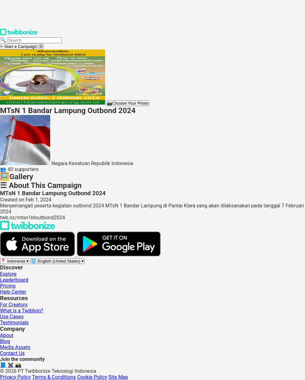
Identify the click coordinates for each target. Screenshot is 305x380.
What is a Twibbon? (21, 311)
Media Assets (15, 347)
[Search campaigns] (35, 40)
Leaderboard (14, 280)
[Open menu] (41, 46)
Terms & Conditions (54, 377)
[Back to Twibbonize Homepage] (27, 229)
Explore (8, 274)
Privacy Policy (15, 377)
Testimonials (14, 322)
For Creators (14, 305)
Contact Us (12, 353)
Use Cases (12, 317)
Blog (5, 341)
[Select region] (14, 261)
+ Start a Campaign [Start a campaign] (19, 46)
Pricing (8, 286)
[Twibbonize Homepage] (19, 34)
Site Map (118, 377)
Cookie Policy (92, 377)
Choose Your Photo (127, 103)
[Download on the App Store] (38, 255)
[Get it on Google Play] (119, 255)
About (6, 335)
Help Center (13, 292)
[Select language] (57, 261)
